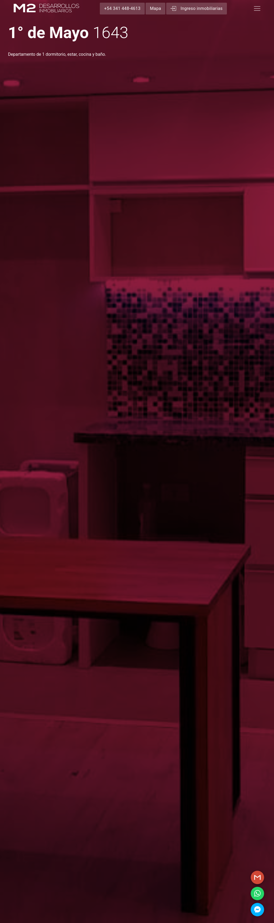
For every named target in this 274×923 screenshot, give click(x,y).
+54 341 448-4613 (122, 8)
